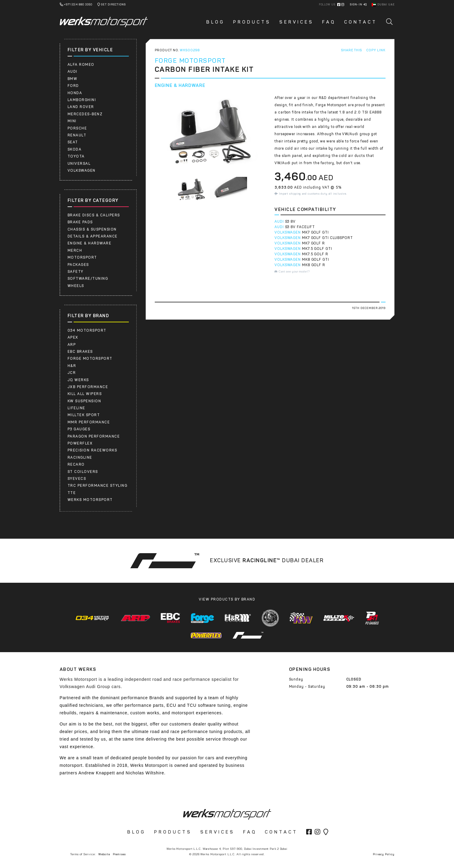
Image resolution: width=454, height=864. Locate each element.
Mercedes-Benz (85, 114)
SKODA (75, 149)
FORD (73, 86)
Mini (72, 121)
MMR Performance (89, 422)
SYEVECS (77, 479)
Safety (76, 271)
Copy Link (375, 50)
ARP (72, 345)
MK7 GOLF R (313, 243)
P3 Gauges (79, 429)
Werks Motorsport (90, 500)
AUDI (73, 71)
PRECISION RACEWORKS (92, 450)
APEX (73, 337)
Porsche (77, 128)
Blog (215, 22)
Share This (351, 50)
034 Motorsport (87, 330)
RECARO (76, 464)
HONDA (75, 93)
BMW (73, 79)
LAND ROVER (81, 107)
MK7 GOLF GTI (315, 232)
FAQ (329, 22)
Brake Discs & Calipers (94, 215)
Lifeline (76, 408)
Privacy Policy (384, 854)
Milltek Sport (84, 415)
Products (252, 22)
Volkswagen (82, 170)
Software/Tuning (88, 278)
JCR (72, 373)
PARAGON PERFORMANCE (94, 436)
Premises (119, 854)
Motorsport (82, 257)
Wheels (76, 286)
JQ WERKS (78, 380)
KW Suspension (84, 401)
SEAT (73, 142)
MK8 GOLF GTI (315, 259)
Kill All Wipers (85, 394)
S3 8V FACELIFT (300, 227)
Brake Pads (80, 222)
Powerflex (80, 443)
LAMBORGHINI (82, 100)
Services (296, 22)
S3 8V (290, 221)
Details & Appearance (93, 236)
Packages (78, 265)
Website (104, 854)
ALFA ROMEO (81, 64)
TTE (72, 493)
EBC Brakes (80, 351)
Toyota (76, 156)
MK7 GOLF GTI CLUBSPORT (327, 238)
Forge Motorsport (90, 358)
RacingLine (80, 457)
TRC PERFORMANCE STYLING (98, 485)
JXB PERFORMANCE (88, 387)
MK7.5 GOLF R (315, 254)
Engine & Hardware (90, 243)
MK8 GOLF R (313, 265)
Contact (360, 22)
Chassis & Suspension (92, 229)
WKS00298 (189, 50)
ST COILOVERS (83, 472)
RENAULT (77, 135)
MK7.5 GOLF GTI (317, 249)
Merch (75, 250)
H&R (72, 366)
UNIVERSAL (79, 163)
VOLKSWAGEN (288, 232)
